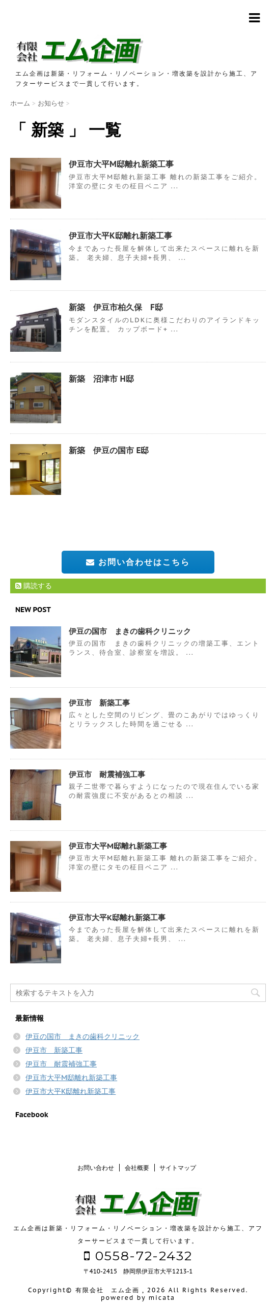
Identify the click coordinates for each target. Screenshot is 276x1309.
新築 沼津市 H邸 (101, 379)
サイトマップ (177, 1167)
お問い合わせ (95, 1167)
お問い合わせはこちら (138, 562)
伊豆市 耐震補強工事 (107, 774)
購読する (33, 585)
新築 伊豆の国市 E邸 (109, 450)
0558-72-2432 (138, 1255)
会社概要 (137, 1167)
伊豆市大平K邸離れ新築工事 (120, 235)
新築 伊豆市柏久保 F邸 (116, 307)
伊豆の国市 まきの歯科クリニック (130, 631)
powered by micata (138, 1297)
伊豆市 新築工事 (99, 703)
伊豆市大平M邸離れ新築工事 (121, 164)
